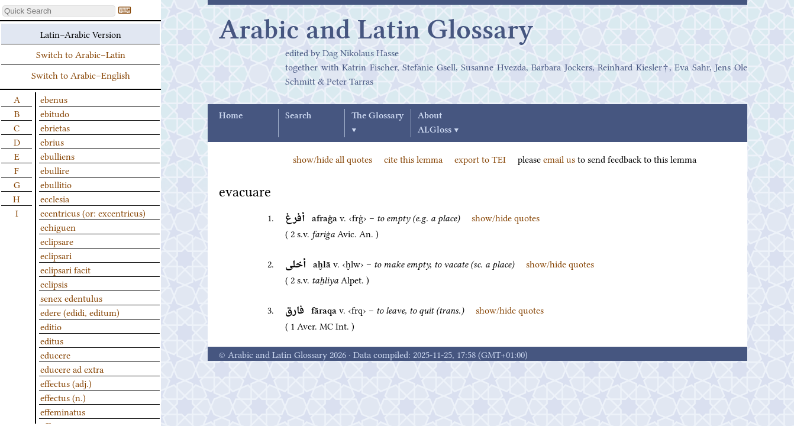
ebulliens (57, 155)
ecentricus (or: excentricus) (93, 212)
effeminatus (62, 411)
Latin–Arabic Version (80, 33)
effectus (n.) (63, 397)
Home (231, 116)
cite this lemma (413, 158)
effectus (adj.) (66, 382)
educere (55, 354)
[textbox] (58, 11)
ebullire (54, 169)
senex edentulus (71, 297)
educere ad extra (72, 368)
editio (51, 326)
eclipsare (56, 240)
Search (298, 116)
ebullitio (56, 184)
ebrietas (55, 127)
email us (559, 158)
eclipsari (56, 255)
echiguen (58, 226)
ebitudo (54, 113)
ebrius (52, 141)
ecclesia (54, 198)
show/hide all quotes (332, 158)
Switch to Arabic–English (80, 74)
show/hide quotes (506, 217)
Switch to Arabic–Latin (80, 53)
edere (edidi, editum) (80, 311)
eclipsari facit (65, 269)
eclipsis (53, 283)
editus (51, 340)
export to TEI (480, 158)
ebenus (53, 98)
